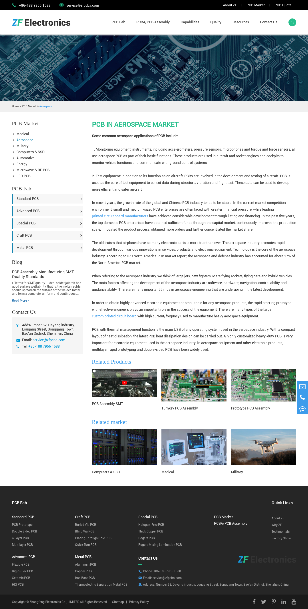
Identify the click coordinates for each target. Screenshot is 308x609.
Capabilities (190, 22)
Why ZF (277, 525)
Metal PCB (24, 248)
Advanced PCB (28, 211)
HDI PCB (18, 584)
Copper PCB (83, 571)
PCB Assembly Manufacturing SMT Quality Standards (43, 274)
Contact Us (268, 22)
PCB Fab (118, 22)
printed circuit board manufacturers (120, 216)
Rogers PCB (146, 538)
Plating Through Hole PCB (93, 538)
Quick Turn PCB (86, 544)
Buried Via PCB (85, 524)
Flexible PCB (21, 564)
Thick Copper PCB (150, 531)
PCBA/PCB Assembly (153, 22)
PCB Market (256, 5)
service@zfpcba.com (79, 5)
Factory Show (281, 538)
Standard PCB (27, 199)
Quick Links (282, 502)
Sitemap (118, 602)
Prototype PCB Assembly (250, 408)
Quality (215, 22)
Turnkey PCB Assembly (179, 408)
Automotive (25, 158)
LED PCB (23, 176)
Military (22, 146)
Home (15, 106)
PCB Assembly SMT (107, 404)
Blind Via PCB (84, 531)
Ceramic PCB (21, 578)
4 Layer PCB (20, 538)
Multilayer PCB (22, 544)
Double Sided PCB (24, 531)
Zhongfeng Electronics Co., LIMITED (54, 602)
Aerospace (45, 106)
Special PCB (26, 223)
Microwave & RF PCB (33, 170)
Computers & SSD (30, 152)
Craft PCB (24, 235)
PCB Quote (283, 5)
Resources (240, 22)
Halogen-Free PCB (151, 524)
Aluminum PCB (85, 564)
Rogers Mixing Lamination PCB (160, 544)
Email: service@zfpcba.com (162, 578)
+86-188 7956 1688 (44, 346)
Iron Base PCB (85, 578)
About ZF (230, 5)
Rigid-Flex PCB (22, 571)
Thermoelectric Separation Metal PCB (101, 584)
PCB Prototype (22, 524)
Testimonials (281, 531)
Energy (21, 164)
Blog (17, 262)
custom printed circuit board (114, 316)
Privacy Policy (139, 602)
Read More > (20, 300)
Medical (22, 134)
